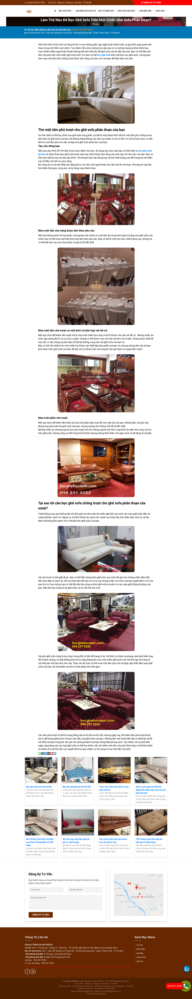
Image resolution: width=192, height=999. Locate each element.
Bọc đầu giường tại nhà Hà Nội (77, 787)
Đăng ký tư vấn (151, 2)
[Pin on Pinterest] (51, 753)
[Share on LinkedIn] (55, 753)
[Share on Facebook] (42, 753)
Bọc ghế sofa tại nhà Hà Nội (39, 787)
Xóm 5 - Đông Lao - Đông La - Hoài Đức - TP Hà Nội (71, 3)
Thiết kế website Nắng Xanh (96, 994)
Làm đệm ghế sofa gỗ (85, 11)
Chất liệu (160, 11)
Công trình (141, 957)
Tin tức (96, 24)
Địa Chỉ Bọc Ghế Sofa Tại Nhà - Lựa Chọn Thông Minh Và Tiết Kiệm (40, 842)
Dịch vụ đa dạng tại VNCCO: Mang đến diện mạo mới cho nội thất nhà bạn (151, 790)
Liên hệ (140, 961)
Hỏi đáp (140, 953)
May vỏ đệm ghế (106, 11)
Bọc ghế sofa (66, 11)
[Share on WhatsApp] (39, 753)
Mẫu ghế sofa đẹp (127, 11)
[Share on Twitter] (45, 753)
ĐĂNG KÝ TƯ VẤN (40, 915)
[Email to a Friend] (48, 753)
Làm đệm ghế (146, 11)
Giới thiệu (141, 949)
